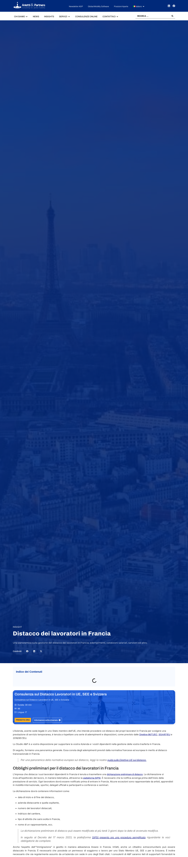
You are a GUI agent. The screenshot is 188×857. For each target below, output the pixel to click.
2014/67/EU (164, 734)
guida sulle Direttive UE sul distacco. (126, 760)
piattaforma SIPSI (92, 778)
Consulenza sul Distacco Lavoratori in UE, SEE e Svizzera (61, 694)
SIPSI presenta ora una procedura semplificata (119, 837)
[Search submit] (172, 16)
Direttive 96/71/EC (148, 734)
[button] (139, 6)
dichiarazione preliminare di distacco (125, 774)
